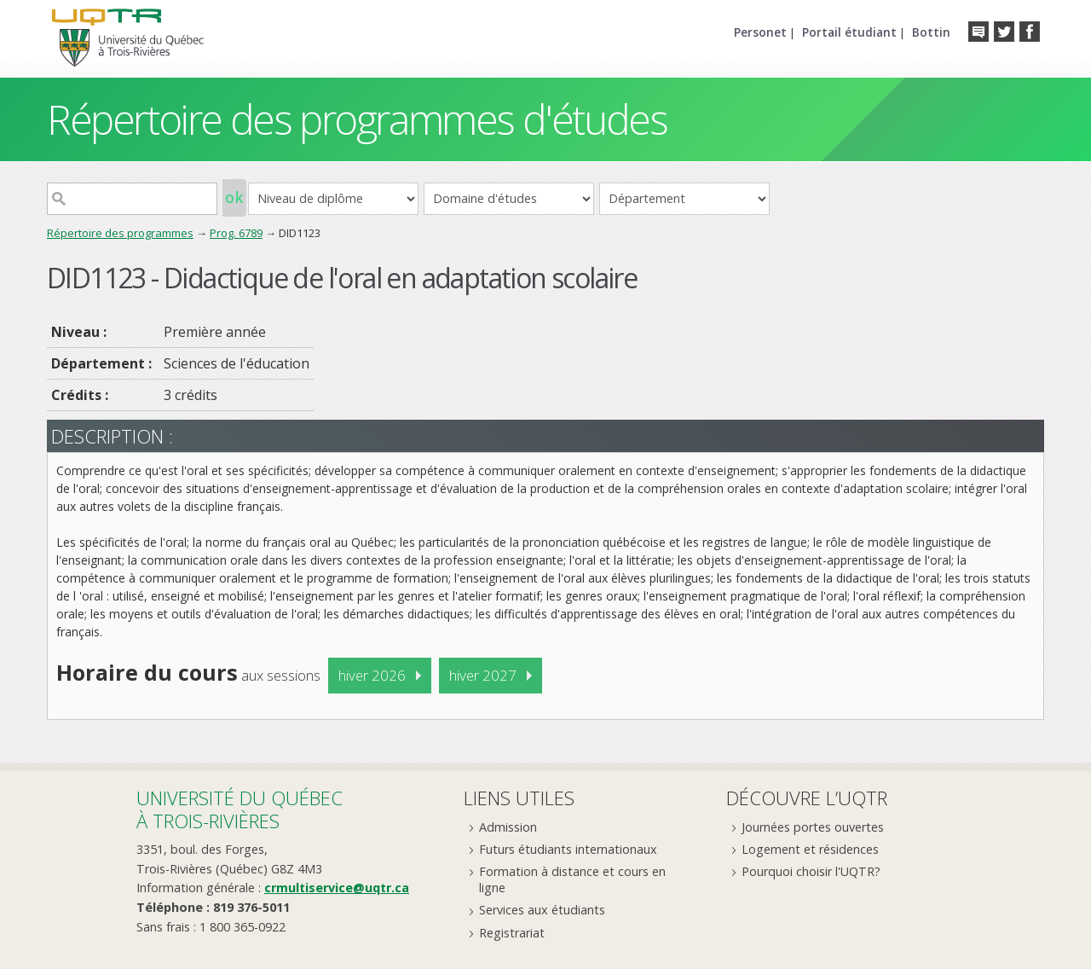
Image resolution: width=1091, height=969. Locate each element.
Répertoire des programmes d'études (357, 119)
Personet (760, 32)
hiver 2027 (483, 675)
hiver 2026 (372, 675)
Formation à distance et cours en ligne (572, 879)
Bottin (931, 32)
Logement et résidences (810, 849)
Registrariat (512, 933)
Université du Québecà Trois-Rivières (239, 809)
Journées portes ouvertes (813, 827)
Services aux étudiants (542, 910)
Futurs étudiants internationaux (568, 849)
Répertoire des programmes (120, 233)
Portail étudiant (849, 32)
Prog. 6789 (236, 233)
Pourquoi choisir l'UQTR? (811, 871)
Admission (508, 827)
